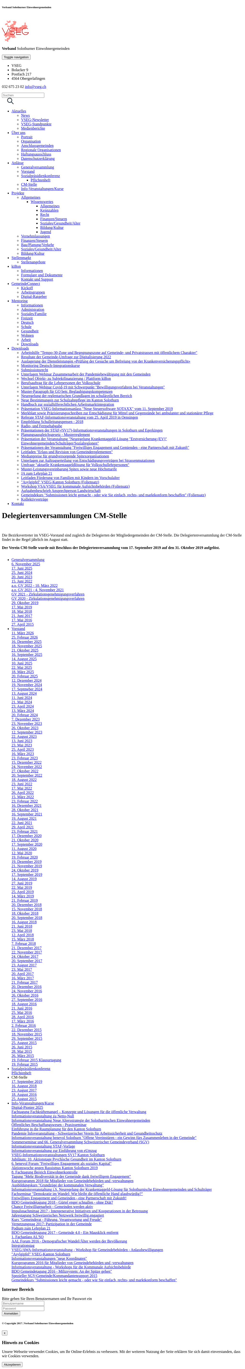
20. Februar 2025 (24, 676)
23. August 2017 (24, 965)
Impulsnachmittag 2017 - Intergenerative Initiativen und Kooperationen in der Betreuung (79, 1211)
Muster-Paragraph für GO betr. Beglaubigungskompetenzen (66, 391)
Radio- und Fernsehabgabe (41, 426)
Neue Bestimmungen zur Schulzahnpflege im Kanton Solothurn (70, 400)
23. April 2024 (22, 706)
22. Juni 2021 (21, 823)
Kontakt (17, 504)
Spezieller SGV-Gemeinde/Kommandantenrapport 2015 (54, 1276)
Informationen (32, 271)
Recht (44, 215)
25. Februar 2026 (24, 637)
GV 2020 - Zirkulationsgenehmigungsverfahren (47, 598)
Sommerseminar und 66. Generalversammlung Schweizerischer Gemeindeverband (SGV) (80, 1142)
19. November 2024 (26, 685)
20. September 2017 (26, 961)
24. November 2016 (26, 991)
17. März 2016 (22, 1021)
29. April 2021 (22, 827)
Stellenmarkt (21, 258)
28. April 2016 (22, 1017)
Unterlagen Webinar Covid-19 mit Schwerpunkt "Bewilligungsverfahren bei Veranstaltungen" (93, 387)
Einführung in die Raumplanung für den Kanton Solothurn (56, 1129)
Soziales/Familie (34, 314)
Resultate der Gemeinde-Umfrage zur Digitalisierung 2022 (66, 357)
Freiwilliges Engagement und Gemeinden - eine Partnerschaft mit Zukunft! (69, 1198)
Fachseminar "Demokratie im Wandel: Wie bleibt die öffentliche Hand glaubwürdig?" (77, 1194)
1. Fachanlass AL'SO (27, 1237)
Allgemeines (30, 197)
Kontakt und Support (37, 279)
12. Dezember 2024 (26, 680)
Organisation (31, 141)
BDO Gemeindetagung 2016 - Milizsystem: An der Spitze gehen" (61, 1271)
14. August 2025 (24, 659)
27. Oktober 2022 (24, 771)
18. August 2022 (24, 780)
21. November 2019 (26, 866)
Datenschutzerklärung (38, 158)
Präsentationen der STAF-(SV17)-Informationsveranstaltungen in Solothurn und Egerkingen (92, 430)
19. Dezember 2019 (26, 862)
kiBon (16, 266)
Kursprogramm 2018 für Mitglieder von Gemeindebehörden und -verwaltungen (72, 1181)
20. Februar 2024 (24, 715)
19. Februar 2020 (24, 857)
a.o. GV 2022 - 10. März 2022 (34, 585)
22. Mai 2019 (21, 887)
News (25, 115)
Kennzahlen (49, 210)
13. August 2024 (24, 693)
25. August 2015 (24, 1043)
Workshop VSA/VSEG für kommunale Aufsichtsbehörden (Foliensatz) (75, 486)
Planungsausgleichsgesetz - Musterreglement (55, 435)
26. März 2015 (22, 1056)
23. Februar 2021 (24, 831)
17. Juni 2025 (21, 568)
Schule (26, 327)
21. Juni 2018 (21, 926)
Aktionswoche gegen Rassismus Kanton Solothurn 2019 (54, 1168)
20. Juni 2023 (21, 577)
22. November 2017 (26, 952)
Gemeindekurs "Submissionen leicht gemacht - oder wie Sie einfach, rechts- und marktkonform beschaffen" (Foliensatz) (113, 495)
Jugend (45, 232)
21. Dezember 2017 (26, 948)
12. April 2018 (22, 935)
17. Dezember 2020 (26, 836)
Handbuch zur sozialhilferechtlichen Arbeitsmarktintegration (67, 404)
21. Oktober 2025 (24, 650)
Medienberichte (33, 128)
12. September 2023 (26, 732)
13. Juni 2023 (21, 741)
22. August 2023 (24, 736)
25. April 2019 (22, 892)
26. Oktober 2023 (24, 728)
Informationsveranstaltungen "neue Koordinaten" (49, 1258)
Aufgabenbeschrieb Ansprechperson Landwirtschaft (60, 491)
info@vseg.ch (35, 87)
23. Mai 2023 (21, 745)
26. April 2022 (22, 793)
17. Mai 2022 (21, 788)
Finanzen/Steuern (53, 219)
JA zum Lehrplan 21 (36, 473)
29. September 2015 (26, 1038)
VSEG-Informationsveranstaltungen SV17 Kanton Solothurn (58, 1155)
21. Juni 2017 (21, 616)
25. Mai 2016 (21, 1013)
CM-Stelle (29, 184)
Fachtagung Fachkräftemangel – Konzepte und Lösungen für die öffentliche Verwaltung (78, 1112)
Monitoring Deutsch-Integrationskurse (50, 366)
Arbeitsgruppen (33, 292)
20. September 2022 (26, 775)
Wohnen (27, 335)
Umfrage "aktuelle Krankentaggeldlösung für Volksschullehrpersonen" (75, 465)
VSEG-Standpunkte (36, 124)
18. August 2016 (24, 1004)
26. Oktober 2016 (24, 995)
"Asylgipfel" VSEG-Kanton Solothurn (40, 1254)
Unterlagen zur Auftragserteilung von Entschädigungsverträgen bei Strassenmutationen (88, 460)
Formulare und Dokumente (41, 275)
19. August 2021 (24, 818)
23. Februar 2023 (24, 758)
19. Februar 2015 (24, 1064)
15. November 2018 (26, 909)
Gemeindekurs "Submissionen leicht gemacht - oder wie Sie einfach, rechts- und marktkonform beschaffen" (94, 1280)
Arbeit (26, 340)
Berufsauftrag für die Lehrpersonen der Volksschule (60, 383)
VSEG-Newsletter (35, 120)
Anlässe (17, 163)
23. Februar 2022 (24, 801)
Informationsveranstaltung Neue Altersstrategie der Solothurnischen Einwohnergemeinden (80, 1120)
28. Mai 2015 (21, 1051)
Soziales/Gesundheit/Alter (60, 223)
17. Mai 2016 (21, 620)
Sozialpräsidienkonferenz (40, 176)
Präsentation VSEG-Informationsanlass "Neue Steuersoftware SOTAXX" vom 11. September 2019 (97, 409)
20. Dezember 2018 (26, 905)
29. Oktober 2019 (24, 603)
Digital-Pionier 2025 (27, 1107)
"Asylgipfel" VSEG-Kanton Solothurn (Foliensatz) (60, 482)
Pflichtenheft (40, 180)
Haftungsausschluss (36, 154)
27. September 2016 (26, 1000)
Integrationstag (22, 1245)
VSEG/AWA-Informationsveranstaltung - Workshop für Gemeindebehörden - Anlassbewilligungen (87, 1250)
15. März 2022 (22, 797)
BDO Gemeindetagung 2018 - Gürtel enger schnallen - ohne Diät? (62, 1202)
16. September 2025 (26, 655)
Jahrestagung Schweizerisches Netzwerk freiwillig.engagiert (57, 1215)
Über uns (18, 133)
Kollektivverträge (34, 499)
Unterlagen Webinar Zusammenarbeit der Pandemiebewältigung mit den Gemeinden (85, 374)
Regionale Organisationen (41, 150)
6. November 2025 (25, 564)
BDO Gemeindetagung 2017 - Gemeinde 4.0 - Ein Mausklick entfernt (64, 1232)
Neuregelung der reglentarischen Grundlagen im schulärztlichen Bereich (76, 396)
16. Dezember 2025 (26, 642)
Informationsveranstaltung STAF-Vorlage (43, 1146)
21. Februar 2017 (24, 982)
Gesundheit (30, 331)
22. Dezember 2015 (26, 1030)
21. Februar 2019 (24, 900)
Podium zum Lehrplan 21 (30, 1228)
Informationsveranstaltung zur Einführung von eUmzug (54, 1151)
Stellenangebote (33, 262)
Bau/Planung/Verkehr (37, 245)
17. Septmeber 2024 (26, 689)
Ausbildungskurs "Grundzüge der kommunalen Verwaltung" (57, 1185)
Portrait (27, 137)
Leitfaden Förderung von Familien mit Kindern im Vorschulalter (70, 478)
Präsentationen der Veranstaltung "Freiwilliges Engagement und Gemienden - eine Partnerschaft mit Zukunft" (105, 447)
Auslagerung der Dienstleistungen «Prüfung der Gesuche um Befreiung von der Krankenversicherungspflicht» (105, 361)
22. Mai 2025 (21, 667)
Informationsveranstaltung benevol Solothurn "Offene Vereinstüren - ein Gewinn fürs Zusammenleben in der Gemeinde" (103, 1138)
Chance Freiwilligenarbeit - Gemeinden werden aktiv (52, 1207)
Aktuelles (18, 111)
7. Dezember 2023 (25, 719)
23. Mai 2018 (21, 931)
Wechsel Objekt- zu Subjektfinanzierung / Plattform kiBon (66, 378)
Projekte (17, 193)
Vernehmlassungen (35, 236)
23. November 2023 (26, 724)
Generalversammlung (37, 167)
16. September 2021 (26, 814)
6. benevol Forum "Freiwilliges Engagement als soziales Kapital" (61, 1163)
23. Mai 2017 (21, 969)
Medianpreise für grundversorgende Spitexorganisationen (65, 456)
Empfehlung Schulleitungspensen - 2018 (52, 422)
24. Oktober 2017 (24, 956)
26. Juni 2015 (21, 1047)
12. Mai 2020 (21, 853)
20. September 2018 (26, 918)
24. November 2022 (26, 767)
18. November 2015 (26, 1034)
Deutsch (27, 322)
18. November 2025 (26, 646)
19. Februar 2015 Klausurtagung (36, 1060)
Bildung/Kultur (52, 227)
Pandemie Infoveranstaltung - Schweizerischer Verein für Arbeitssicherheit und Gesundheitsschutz (86, 1133)
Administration (32, 309)
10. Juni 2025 (21, 663)
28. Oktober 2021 (24, 810)
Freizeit (27, 318)
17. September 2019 (26, 874)
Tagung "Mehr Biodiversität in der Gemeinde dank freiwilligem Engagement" (71, 1176)
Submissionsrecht (34, 370)
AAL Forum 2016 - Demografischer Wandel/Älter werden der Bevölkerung (69, 1241)
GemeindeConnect (25, 284)
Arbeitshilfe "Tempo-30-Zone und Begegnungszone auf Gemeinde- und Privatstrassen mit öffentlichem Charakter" (109, 353)
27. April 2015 (22, 624)
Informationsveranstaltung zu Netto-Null (42, 1116)
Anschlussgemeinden (37, 146)
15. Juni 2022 (21, 581)
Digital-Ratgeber (34, 297)
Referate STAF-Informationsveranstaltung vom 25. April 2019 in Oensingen (79, 417)
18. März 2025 (22, 672)
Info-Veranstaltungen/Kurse (42, 189)
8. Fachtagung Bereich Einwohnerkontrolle (44, 1172)
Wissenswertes (42, 202)
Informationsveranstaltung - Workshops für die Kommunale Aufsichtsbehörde (71, 1267)
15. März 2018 (22, 939)
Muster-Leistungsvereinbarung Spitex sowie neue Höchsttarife (69, 469)
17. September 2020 (26, 844)
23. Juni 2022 (21, 784)
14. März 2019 (22, 896)
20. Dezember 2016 (26, 987)
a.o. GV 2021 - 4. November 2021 (37, 590)
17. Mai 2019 (21, 607)
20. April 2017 (22, 974)
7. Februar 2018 (23, 944)
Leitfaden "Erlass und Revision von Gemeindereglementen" (67, 452)
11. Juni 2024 (21, 698)
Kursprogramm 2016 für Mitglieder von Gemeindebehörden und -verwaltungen (72, 1263)
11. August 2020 (24, 849)
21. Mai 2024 (21, 702)
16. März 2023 (22, 754)
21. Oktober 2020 (24, 840)
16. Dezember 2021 (26, 805)
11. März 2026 (22, 633)
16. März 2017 (22, 978)
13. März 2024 (22, 711)
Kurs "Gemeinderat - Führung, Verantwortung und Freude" (56, 1220)
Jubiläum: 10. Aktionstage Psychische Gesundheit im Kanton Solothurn (66, 1159)
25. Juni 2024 (21, 573)
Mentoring (19, 301)
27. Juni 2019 (21, 883)
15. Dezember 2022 (26, 762)
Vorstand (28, 171)
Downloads (30, 344)
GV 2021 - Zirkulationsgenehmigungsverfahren (47, 594)
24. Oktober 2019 (24, 870)
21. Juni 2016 (21, 1008)
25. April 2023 (22, 749)
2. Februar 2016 (23, 1025)
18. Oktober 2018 (24, 913)
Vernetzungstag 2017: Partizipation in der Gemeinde (51, 1224)
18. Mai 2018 (21, 611)
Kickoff (27, 288)
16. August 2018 (24, 922)
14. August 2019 (24, 879)
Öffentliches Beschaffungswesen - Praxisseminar (49, 1125)
